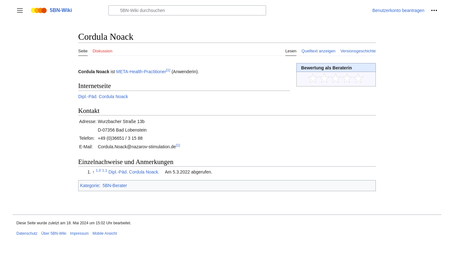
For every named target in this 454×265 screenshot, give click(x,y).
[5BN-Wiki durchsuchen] (187, 10)
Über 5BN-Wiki (53, 233)
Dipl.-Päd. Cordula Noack (103, 96)
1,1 (104, 170)
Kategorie (89, 185)
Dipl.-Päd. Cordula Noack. (134, 171)
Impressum (79, 233)
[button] (20, 10)
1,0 (98, 170)
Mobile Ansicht (104, 233)
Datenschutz (27, 233)
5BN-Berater (114, 185)
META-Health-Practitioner (141, 71)
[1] (168, 70)
